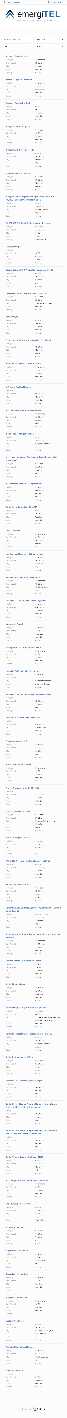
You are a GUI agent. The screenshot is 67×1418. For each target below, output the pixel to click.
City (18, 46)
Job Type (50, 39)
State (50, 46)
